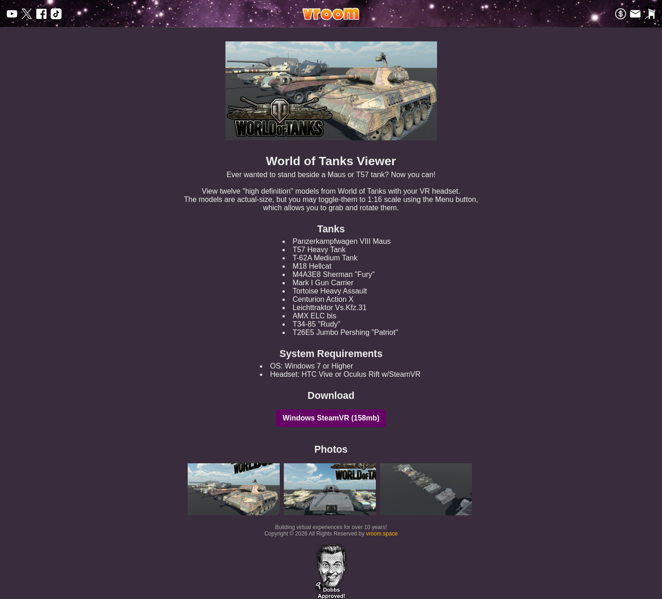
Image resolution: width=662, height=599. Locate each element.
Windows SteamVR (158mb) (331, 418)
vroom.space (382, 533)
